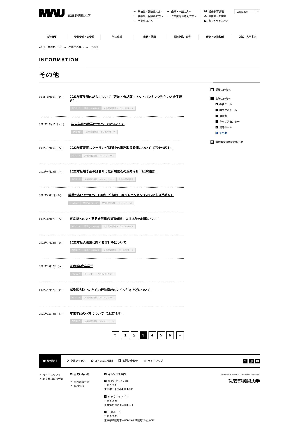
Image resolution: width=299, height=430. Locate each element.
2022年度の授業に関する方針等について (98, 242)
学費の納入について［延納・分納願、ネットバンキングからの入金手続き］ (121, 195)
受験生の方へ (221, 89)
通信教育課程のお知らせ (227, 142)
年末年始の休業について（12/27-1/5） (96, 313)
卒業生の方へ (143, 20)
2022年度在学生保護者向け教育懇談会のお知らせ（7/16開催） (113, 171)
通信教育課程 (214, 11)
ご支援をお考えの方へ (181, 16)
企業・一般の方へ (179, 11)
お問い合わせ (128, 361)
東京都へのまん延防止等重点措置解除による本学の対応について (115, 218)
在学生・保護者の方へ (148, 16)
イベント (88, 274)
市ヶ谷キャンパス (216, 20)
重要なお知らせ (91, 108)
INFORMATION (52, 47)
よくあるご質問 (102, 362)
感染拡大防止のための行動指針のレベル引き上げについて (110, 289)
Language (248, 12)
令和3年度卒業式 (81, 266)
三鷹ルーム (112, 412)
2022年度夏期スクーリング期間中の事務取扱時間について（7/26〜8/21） (121, 147)
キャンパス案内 (115, 374)
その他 (221, 133)
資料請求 (50, 362)
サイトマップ (153, 361)
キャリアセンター (228, 121)
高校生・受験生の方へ (148, 11)
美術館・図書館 (215, 16)
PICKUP (76, 108)
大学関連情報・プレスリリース (118, 108)
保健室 (221, 115)
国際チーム (224, 127)
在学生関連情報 (126, 179)
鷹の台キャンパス (116, 381)
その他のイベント (105, 274)
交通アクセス (76, 362)
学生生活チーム (226, 110)
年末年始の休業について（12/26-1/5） (98, 124)
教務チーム (224, 104)
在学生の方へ (76, 47)
